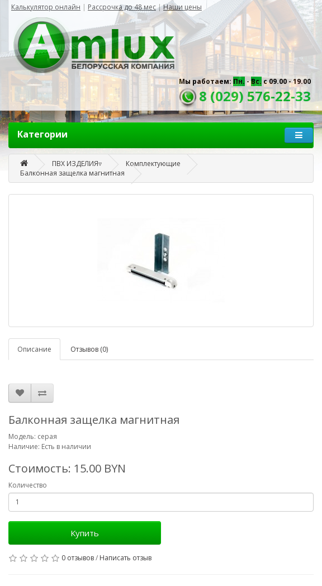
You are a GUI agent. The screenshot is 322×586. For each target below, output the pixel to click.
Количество (27, 485)
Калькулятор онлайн (45, 7)
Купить (84, 532)
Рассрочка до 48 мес (122, 7)
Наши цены (182, 7)
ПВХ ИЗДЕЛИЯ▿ (77, 163)
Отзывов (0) (89, 349)
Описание (34, 349)
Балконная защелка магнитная (72, 173)
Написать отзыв (125, 558)
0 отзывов (77, 558)
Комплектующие (153, 163)
